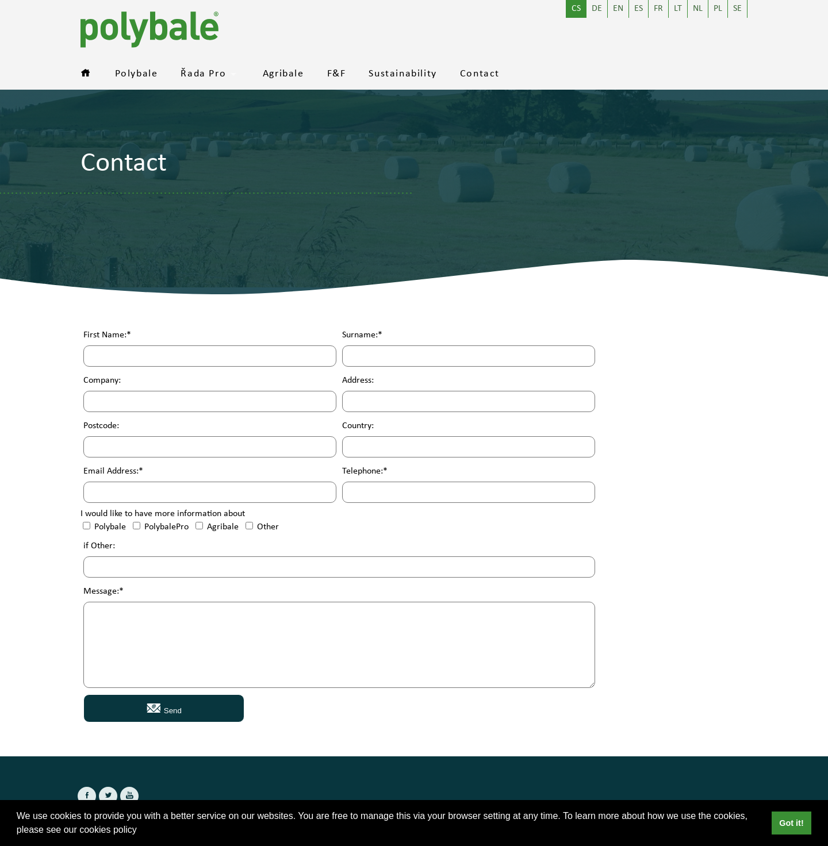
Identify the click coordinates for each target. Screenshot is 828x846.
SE (737, 9)
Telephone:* (365, 471)
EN (618, 9)
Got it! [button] (791, 823)
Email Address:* (113, 471)
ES (638, 9)
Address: (358, 381)
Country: (358, 426)
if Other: (99, 546)
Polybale (136, 74)
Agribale (283, 74)
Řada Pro (203, 74)
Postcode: (101, 426)
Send (164, 708)
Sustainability (402, 74)
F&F (336, 74)
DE (597, 9)
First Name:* (107, 335)
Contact (480, 74)
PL (718, 9)
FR (658, 9)
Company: (102, 381)
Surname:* (362, 335)
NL (698, 9)
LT (678, 9)
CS (576, 9)
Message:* (103, 592)
